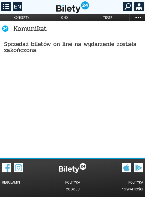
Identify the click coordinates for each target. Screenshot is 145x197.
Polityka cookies (72, 186)
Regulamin (11, 182)
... (138, 17)
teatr (107, 17)
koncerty (21, 17)
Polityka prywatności (132, 186)
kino (64, 17)
